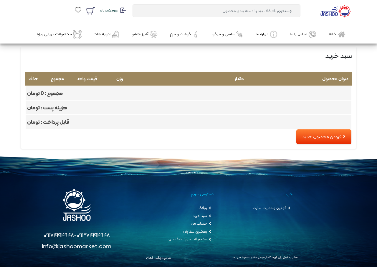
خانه (337, 34)
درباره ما (267, 34)
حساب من (199, 223)
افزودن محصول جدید (323, 137)
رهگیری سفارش (195, 231)
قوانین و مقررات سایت (270, 208)
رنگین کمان (153, 258)
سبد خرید (200, 215)
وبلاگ (203, 208)
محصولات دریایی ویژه (59, 34)
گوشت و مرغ (185, 34)
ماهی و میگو (228, 34)
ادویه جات (106, 34)
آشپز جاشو (145, 34)
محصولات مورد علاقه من (188, 239)
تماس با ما (303, 34)
